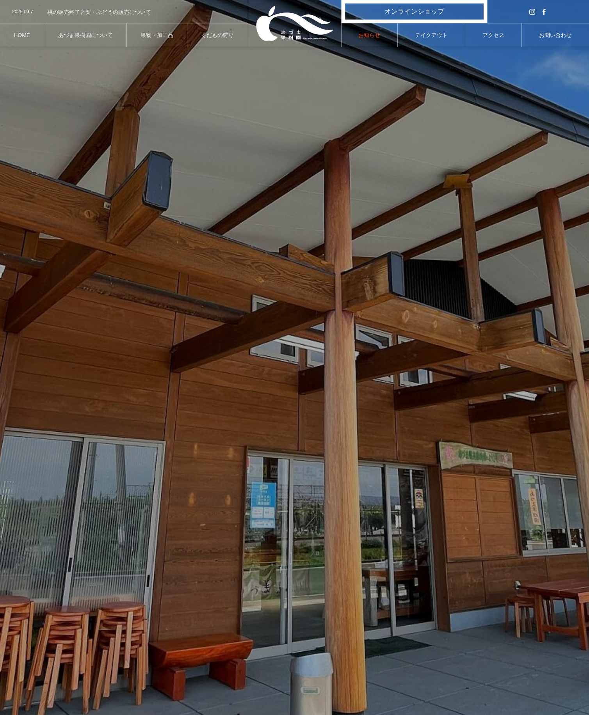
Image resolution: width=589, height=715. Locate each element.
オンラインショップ (414, 11)
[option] (124, 12)
